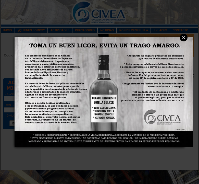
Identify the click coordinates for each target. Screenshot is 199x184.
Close (184, 37)
